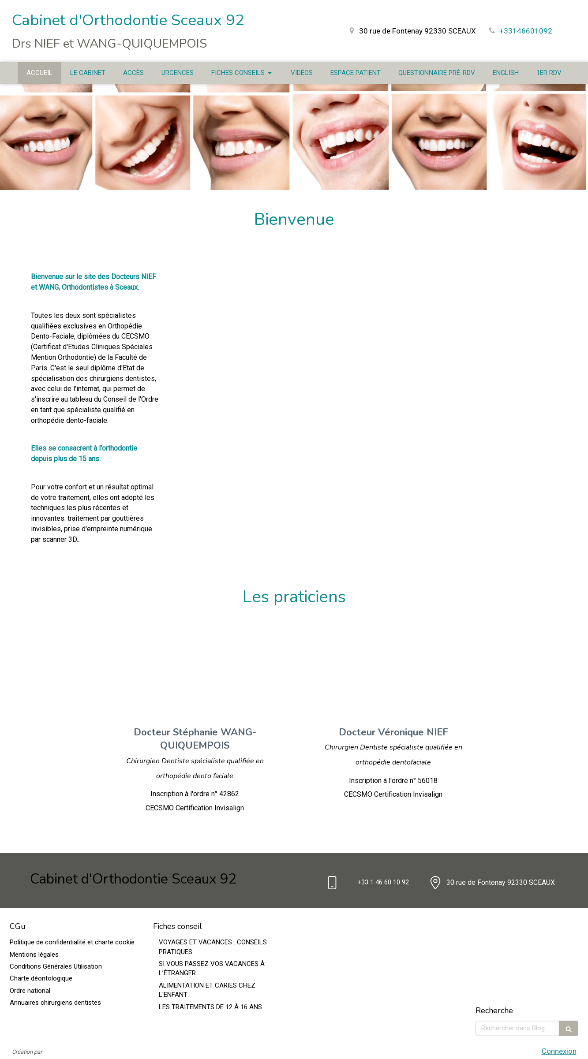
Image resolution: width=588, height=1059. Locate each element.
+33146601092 (525, 30)
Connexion (559, 1051)
